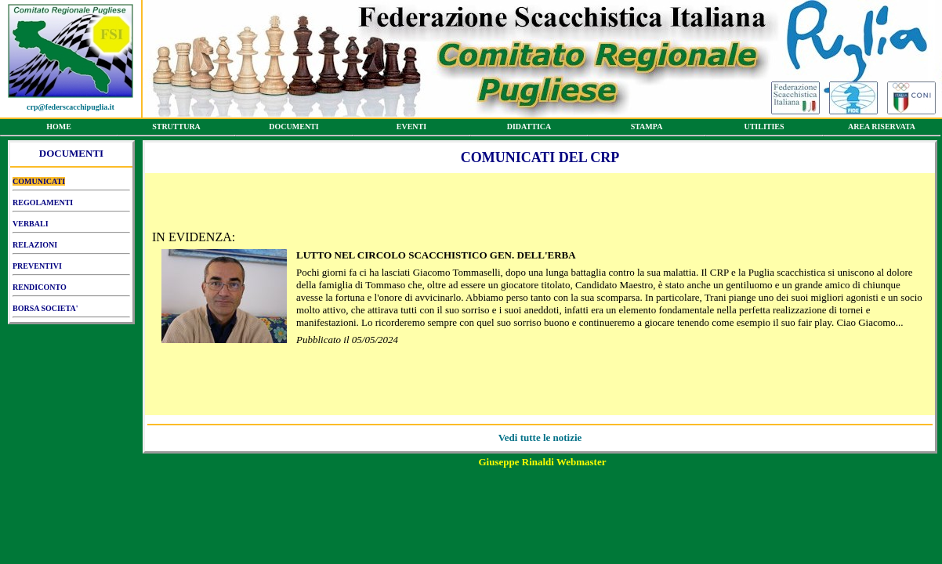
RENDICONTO (71, 290)
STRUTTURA (176, 129)
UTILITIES (764, 129)
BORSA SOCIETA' (71, 311)
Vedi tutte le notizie (540, 437)
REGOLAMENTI (71, 205)
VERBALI (71, 226)
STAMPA (646, 129)
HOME (59, 129)
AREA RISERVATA (881, 129)
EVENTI (411, 129)
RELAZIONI (71, 247)
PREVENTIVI (71, 269)
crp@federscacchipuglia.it (70, 107)
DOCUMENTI (294, 129)
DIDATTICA (529, 129)
